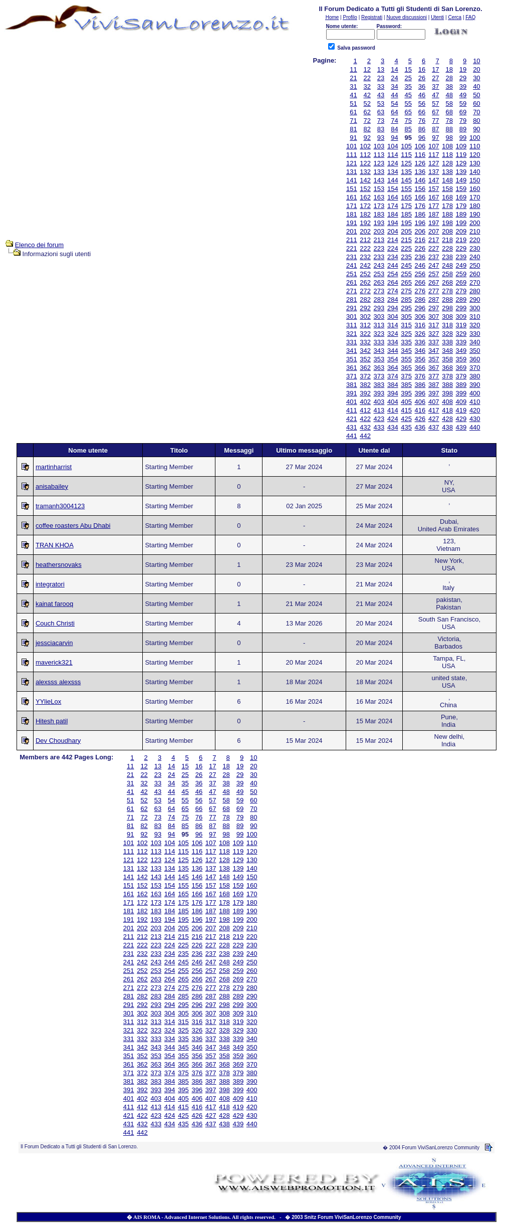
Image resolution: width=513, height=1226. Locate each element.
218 (447, 240)
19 (462, 69)
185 (406, 214)
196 (420, 223)
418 (447, 410)
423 (379, 419)
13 (380, 69)
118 (447, 154)
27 (435, 78)
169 (461, 197)
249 (461, 265)
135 (406, 171)
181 (351, 214)
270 (474, 282)
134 (392, 171)
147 (433, 180)
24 (394, 78)
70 (476, 112)
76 (421, 120)
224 (392, 248)
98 (448, 137)
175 (406, 206)
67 (435, 112)
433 (379, 427)
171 (351, 206)
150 (474, 180)
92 (367, 137)
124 (392, 163)
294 (392, 308)
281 (351, 299)
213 (379, 240)
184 (392, 214)
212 (365, 240)
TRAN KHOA (55, 545)
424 (392, 419)
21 (353, 78)
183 (379, 214)
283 (379, 299)
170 (474, 197)
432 (365, 427)
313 (379, 325)
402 (365, 401)
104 (392, 146)
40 (476, 86)
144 (392, 180)
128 (447, 163)
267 (433, 282)
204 (392, 231)
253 (379, 274)
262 (365, 282)
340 (474, 342)
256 (420, 274)
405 (406, 401)
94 (394, 137)
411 (351, 410)
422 (365, 419)
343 (379, 350)
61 (353, 112)
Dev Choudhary (58, 740)
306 (420, 316)
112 (365, 154)
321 (351, 333)
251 (351, 274)
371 (351, 376)
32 (367, 86)
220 (474, 240)
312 (365, 325)
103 (379, 146)
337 (433, 342)
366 (420, 367)
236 (420, 257)
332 (365, 342)
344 (392, 350)
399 (461, 393)
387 (433, 384)
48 (448, 95)
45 (407, 95)
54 (394, 103)
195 (406, 223)
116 (420, 154)
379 (461, 376)
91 (353, 137)
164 (392, 197)
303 (379, 316)
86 (421, 129)
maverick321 (54, 662)
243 (379, 265)
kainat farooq (54, 603)
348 (447, 350)
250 (474, 265)
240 (474, 257)
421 (351, 419)
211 (351, 240)
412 (365, 410)
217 (433, 240)
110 (474, 146)
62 (367, 112)
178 (447, 206)
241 (351, 265)
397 (433, 393)
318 (447, 325)
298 (447, 308)
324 (392, 333)
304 (392, 316)
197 (433, 223)
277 (433, 291)
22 (367, 78)
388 (447, 384)
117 (433, 154)
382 (365, 384)
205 (406, 231)
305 (406, 316)
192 (365, 223)
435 (406, 427)
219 (461, 240)
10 (476, 61)
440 (474, 427)
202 (365, 231)
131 (351, 171)
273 (379, 291)
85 (407, 129)
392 (365, 393)
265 (406, 282)
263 (379, 282)
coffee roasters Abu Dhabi (73, 525)
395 (406, 393)
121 (351, 163)
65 (407, 112)
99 (462, 137)
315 (406, 325)
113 (379, 154)
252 (365, 274)
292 (365, 308)
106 (420, 146)
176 (420, 206)
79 (462, 120)
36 (421, 86)
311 (351, 325)
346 (420, 350)
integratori (50, 584)
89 (462, 129)
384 (392, 384)
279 (461, 291)
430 (474, 419)
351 (351, 359)
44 (394, 95)
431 (351, 427)
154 (392, 188)
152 (365, 188)
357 (433, 359)
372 (365, 376)
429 (461, 419)
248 (447, 265)
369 (461, 367)
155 (406, 188)
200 (474, 223)
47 (435, 95)
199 (461, 223)
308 (447, 316)
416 (420, 410)
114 (392, 154)
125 (406, 163)
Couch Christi (55, 623)
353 (379, 359)
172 (365, 206)
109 (461, 146)
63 (380, 112)
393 (379, 393)
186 (420, 214)
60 (476, 103)
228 (447, 248)
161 (351, 197)
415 (406, 410)
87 (435, 129)
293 (379, 308)
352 (365, 359)
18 (448, 69)
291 (351, 308)
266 (420, 282)
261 (351, 282)
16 (421, 69)
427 (433, 419)
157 (433, 188)
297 (433, 308)
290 (474, 299)
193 (379, 223)
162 (365, 197)
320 (474, 325)
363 (379, 367)
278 (447, 291)
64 (394, 112)
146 (420, 180)
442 (365, 436)
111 (351, 154)
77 (435, 120)
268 (447, 282)
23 (380, 78)
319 (461, 325)
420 (474, 410)
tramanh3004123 (60, 506)
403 (379, 401)
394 (392, 393)
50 (476, 95)
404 (392, 401)
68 (448, 112)
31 (353, 86)
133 (379, 171)
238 (447, 257)
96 (421, 137)
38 (448, 86)
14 (394, 69)
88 (448, 129)
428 (447, 419)
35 (407, 86)
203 (379, 231)
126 (420, 163)
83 (380, 129)
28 (448, 78)
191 (351, 223)
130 (474, 163)
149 (461, 180)
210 (474, 231)
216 (420, 240)
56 (421, 103)
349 (461, 350)
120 (474, 154)
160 (474, 188)
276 (420, 291)
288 (447, 299)
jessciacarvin (54, 643)
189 (461, 214)
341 (351, 350)
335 (406, 342)
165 (406, 197)
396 (420, 393)
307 (433, 316)
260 (474, 274)
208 (447, 231)
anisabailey (52, 486)
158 (447, 188)
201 (351, 231)
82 (367, 129)
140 (474, 171)
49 (462, 95)
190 (474, 214)
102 (365, 146)
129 (461, 163)
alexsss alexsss (58, 682)
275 (406, 291)
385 (406, 384)
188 (447, 214)
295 (406, 308)
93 (380, 137)
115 (406, 154)
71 (353, 120)
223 (379, 248)
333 (379, 342)
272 (365, 291)
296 (420, 308)
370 (474, 367)
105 (406, 146)
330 (474, 333)
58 (448, 103)
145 (406, 180)
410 (474, 401)
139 (461, 171)
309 (461, 316)
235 (406, 257)
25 (407, 78)
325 (406, 333)
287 (433, 299)
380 (474, 376)
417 (433, 410)
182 (365, 214)
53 (380, 103)
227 (433, 248)
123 (379, 163)
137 (433, 171)
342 (365, 350)
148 (447, 180)
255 (406, 274)
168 (447, 197)
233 (379, 257)
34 (394, 86)
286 (420, 299)
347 (433, 350)
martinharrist (54, 467)
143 (379, 180)
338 (447, 342)
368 (447, 367)
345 (406, 350)
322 (365, 333)
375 (406, 376)
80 (476, 120)
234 (392, 257)
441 (351, 436)
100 (474, 137)
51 (353, 103)
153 (379, 188)
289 (461, 299)
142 (365, 180)
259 (461, 274)
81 (353, 129)
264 (392, 282)
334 (392, 342)
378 (447, 376)
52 (367, 103)
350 (474, 350)
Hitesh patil (52, 721)
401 (351, 401)
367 (433, 367)
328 (447, 333)
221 (351, 248)
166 (420, 197)
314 (392, 325)
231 (351, 257)
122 (365, 163)
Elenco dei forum (39, 245)
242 (365, 265)
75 (407, 120)
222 (365, 248)
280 (474, 291)
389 (461, 384)
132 (365, 171)
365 (406, 367)
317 (433, 325)
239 (461, 257)
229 (461, 248)
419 (461, 410)
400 (474, 393)
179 (461, 206)
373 (379, 376)
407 (433, 401)
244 (392, 265)
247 (433, 265)
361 (351, 367)
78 (448, 120)
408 (447, 401)
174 (392, 206)
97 (435, 137)
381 (351, 384)
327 (433, 333)
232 (365, 257)
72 (367, 120)
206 (420, 231)
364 (392, 367)
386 (420, 384)
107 (433, 146)
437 (433, 427)
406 (420, 401)
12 (367, 69)
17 (435, 69)
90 (476, 129)
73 (380, 120)
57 (435, 103)
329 (461, 333)
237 (433, 257)
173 (379, 206)
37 (435, 86)
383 (379, 384)
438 (447, 427)
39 (462, 86)
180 (474, 206)
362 (365, 367)
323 (379, 333)
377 (433, 376)
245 (406, 265)
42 (367, 95)
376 (420, 376)
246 (420, 265)
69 (462, 112)
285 (406, 299)
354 (392, 359)
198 (447, 223)
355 (406, 359)
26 (421, 78)
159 (461, 188)
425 (406, 419)
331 (351, 342)
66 (421, 112)
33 (380, 86)
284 (392, 299)
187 (433, 214)
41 (353, 95)
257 (433, 274)
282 (365, 299)
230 (474, 248)
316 (420, 325)
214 (392, 240)
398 (447, 393)
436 (420, 427)
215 (406, 240)
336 (420, 342)
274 (392, 291)
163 (379, 197)
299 (461, 308)
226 (420, 248)
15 (407, 69)
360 (474, 359)
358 (447, 359)
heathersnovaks (59, 564)
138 (447, 171)
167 (433, 197)
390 (474, 384)
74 (394, 120)
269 (461, 282)
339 (461, 342)
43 (380, 95)
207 (433, 231)
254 (392, 274)
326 (420, 333)
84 (394, 129)
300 (474, 308)
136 (420, 171)
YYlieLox (48, 701)
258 (447, 274)
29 (462, 78)
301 (351, 316)
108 (447, 146)
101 (351, 146)
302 (365, 316)
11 (353, 69)
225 (406, 248)
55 (407, 103)
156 (420, 188)
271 (351, 291)
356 (420, 359)
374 (392, 376)
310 (474, 316)
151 (351, 188)
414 (392, 410)
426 (420, 419)
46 (421, 95)
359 (461, 359)
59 (462, 103)
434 (392, 427)
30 (476, 78)
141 (351, 180)
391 (351, 393)
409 (461, 401)
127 (433, 163)
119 (461, 154)
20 (476, 69)
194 (392, 223)
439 (461, 427)
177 (433, 206)
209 (461, 231)
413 (379, 410)
